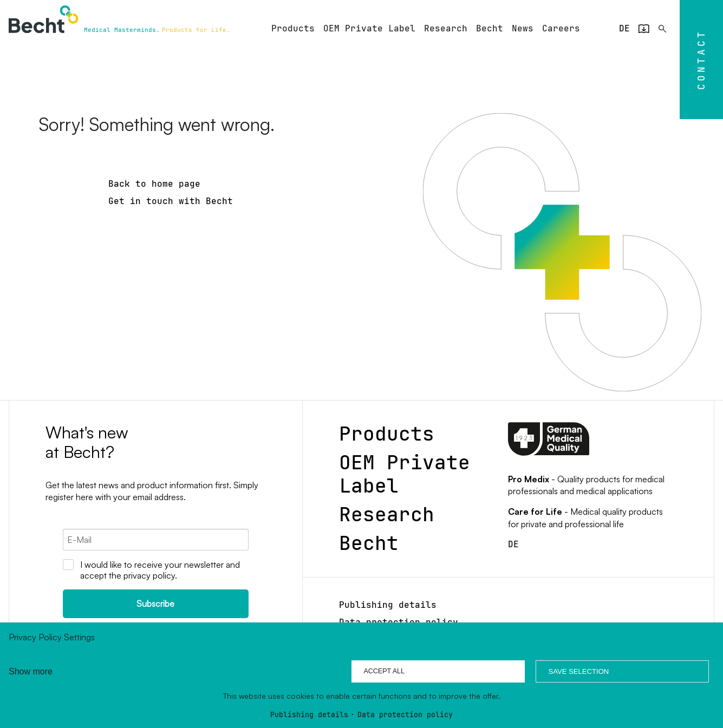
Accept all (384, 671)
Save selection (578, 671)
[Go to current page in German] (624, 28)
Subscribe (155, 603)
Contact (700, 59)
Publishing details (309, 715)
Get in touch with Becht (170, 201)
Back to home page (154, 183)
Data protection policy (405, 715)
